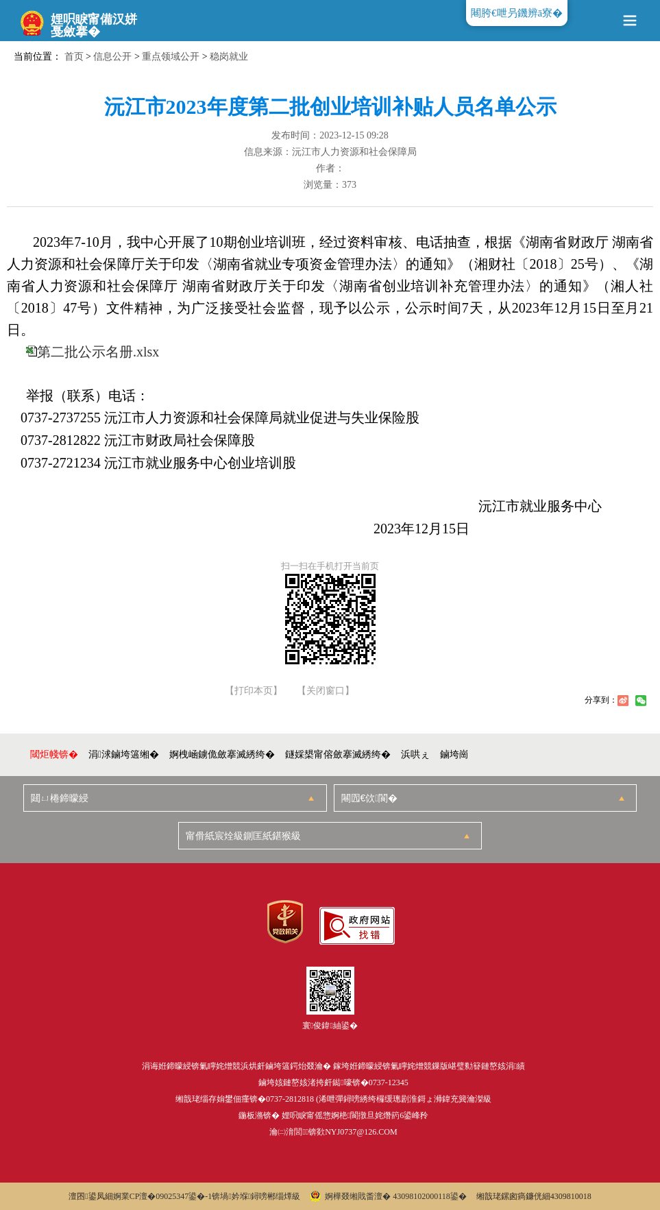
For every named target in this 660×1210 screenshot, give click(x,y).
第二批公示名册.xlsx (98, 351)
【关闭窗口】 (325, 691)
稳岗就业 (229, 56)
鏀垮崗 (454, 754)
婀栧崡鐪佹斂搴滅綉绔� (222, 754)
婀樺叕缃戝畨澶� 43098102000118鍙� (388, 1196)
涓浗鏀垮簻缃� (123, 754)
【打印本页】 (253, 691)
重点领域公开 (170, 56)
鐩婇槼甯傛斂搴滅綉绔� (338, 754)
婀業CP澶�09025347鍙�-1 (162, 1196)
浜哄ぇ (415, 754)
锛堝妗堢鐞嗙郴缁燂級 (256, 1196)
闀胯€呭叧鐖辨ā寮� (517, 13)
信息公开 (112, 56)
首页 (74, 56)
